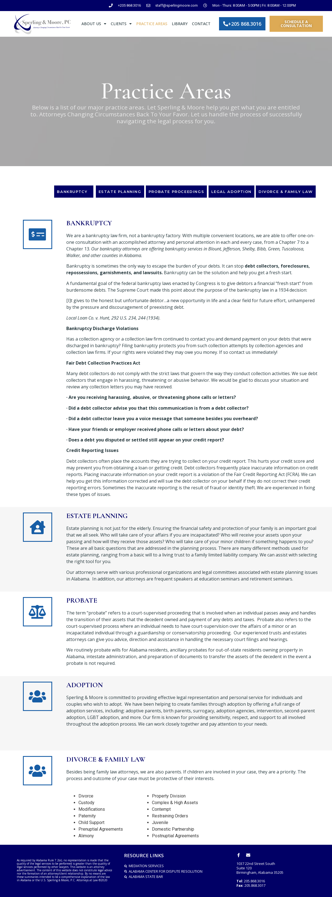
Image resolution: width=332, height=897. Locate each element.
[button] (242, 23)
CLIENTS (121, 23)
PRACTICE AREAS (151, 23)
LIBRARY (180, 23)
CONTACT (201, 23)
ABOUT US (93, 23)
